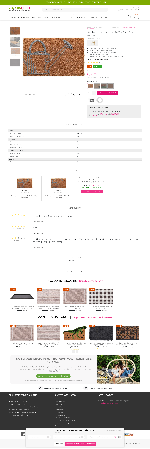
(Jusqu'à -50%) (136, 18)
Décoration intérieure (92, 18)
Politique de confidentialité (20, 416)
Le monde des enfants (55, 18)
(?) (43, 437)
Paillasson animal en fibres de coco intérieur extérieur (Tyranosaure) (75, 345)
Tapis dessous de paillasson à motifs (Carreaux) (101, 308)
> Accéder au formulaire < (108, 404)
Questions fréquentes (18, 405)
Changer (117, 112)
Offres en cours (60, 405)
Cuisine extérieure (14, 18)
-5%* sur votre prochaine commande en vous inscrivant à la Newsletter (53, 361)
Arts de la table (80, 18)
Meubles (73, 18)
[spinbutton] (91, 93)
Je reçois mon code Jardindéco (53, 377)
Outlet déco (59, 410)
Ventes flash (59, 408)
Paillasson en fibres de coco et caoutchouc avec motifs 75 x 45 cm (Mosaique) (127, 345)
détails (58, 433)
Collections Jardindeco (63, 419)
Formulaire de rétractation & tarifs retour (25, 408)
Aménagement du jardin (28, 18)
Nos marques (60, 416)
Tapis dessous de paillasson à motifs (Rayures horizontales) (48, 308)
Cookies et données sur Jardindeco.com (74, 430)
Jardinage (38, 18)
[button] (94, 92)
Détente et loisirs (103, 18)
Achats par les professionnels (21, 410)
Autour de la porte (113, 27)
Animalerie (45, 18)
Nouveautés (59, 413)
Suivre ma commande (18, 402)
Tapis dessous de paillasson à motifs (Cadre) (74, 308)
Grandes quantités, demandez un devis (24, 413)
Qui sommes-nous (61, 402)
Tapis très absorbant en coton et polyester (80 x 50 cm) (101, 344)
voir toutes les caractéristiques (97, 59)
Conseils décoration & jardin (65, 421)
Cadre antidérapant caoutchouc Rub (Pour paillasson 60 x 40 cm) (22, 308)
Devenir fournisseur (62, 424)
